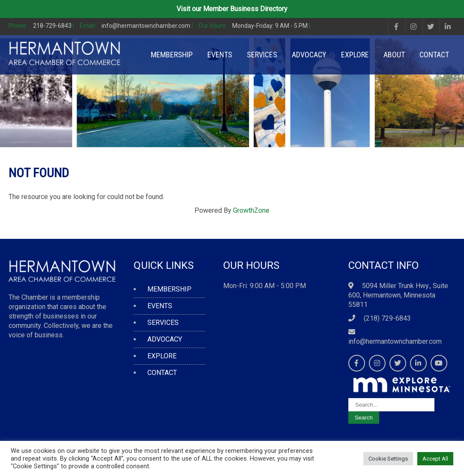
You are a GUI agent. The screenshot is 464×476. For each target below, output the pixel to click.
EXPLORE (355, 54)
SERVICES (262, 54)
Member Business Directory (245, 9)
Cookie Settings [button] (388, 458)
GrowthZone (251, 210)
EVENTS (219, 54)
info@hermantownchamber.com (395, 341)
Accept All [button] (435, 458)
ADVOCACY (309, 54)
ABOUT (394, 54)
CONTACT (434, 54)
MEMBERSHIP (172, 54)
